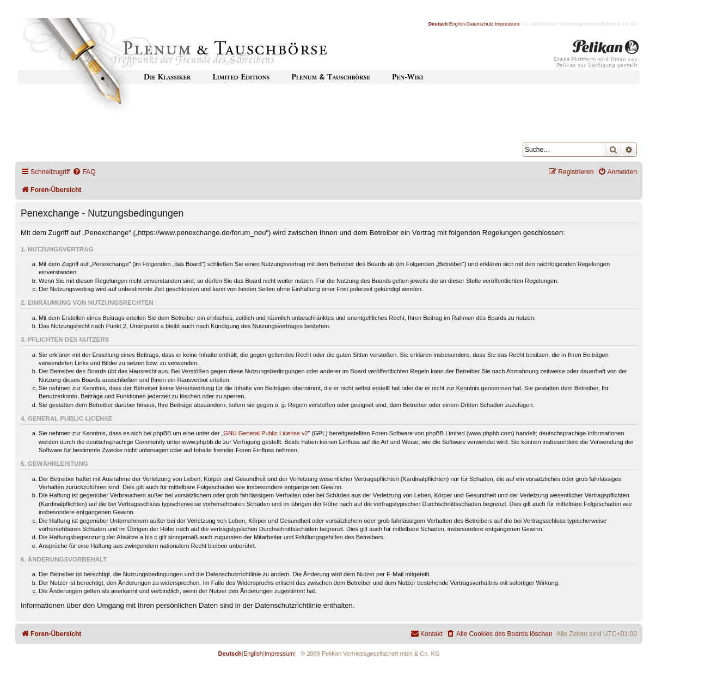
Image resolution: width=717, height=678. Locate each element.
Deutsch (438, 24)
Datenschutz (480, 24)
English (457, 24)
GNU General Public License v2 (265, 433)
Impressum (507, 24)
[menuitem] (83, 172)
